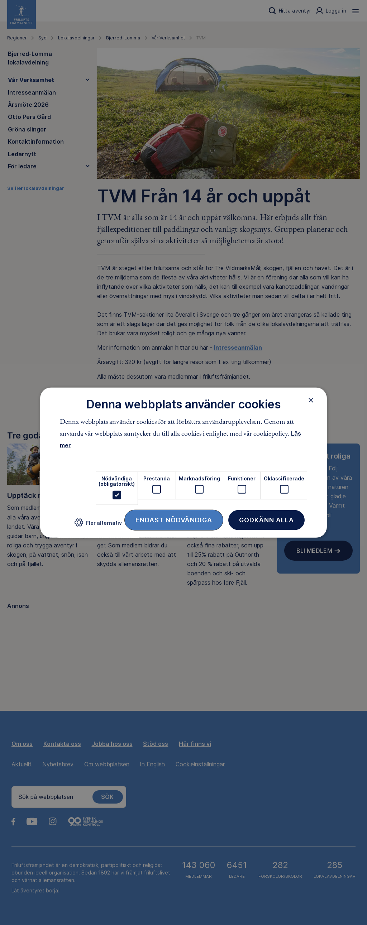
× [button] (311, 400)
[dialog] (183, 463)
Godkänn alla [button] (266, 519)
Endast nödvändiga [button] (173, 519)
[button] (98, 525)
